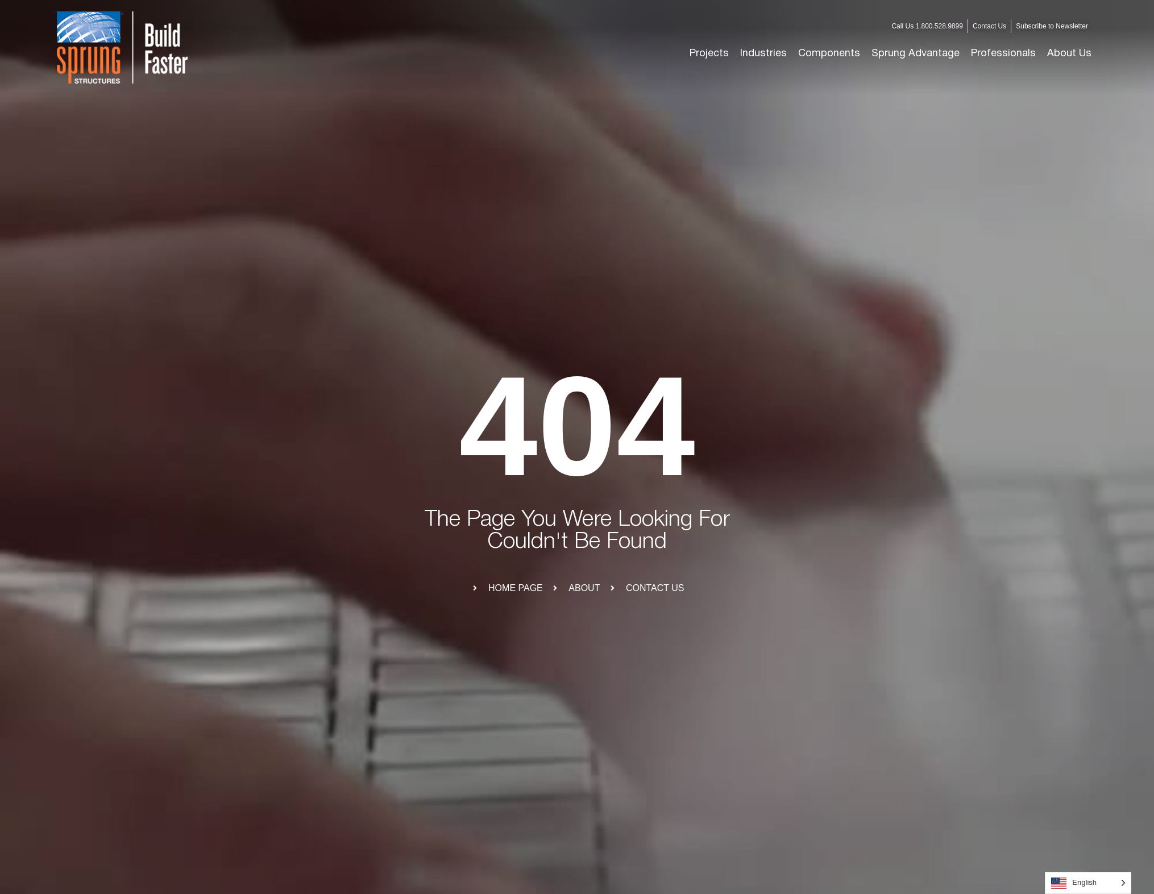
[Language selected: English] (1088, 883)
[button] (763, 54)
